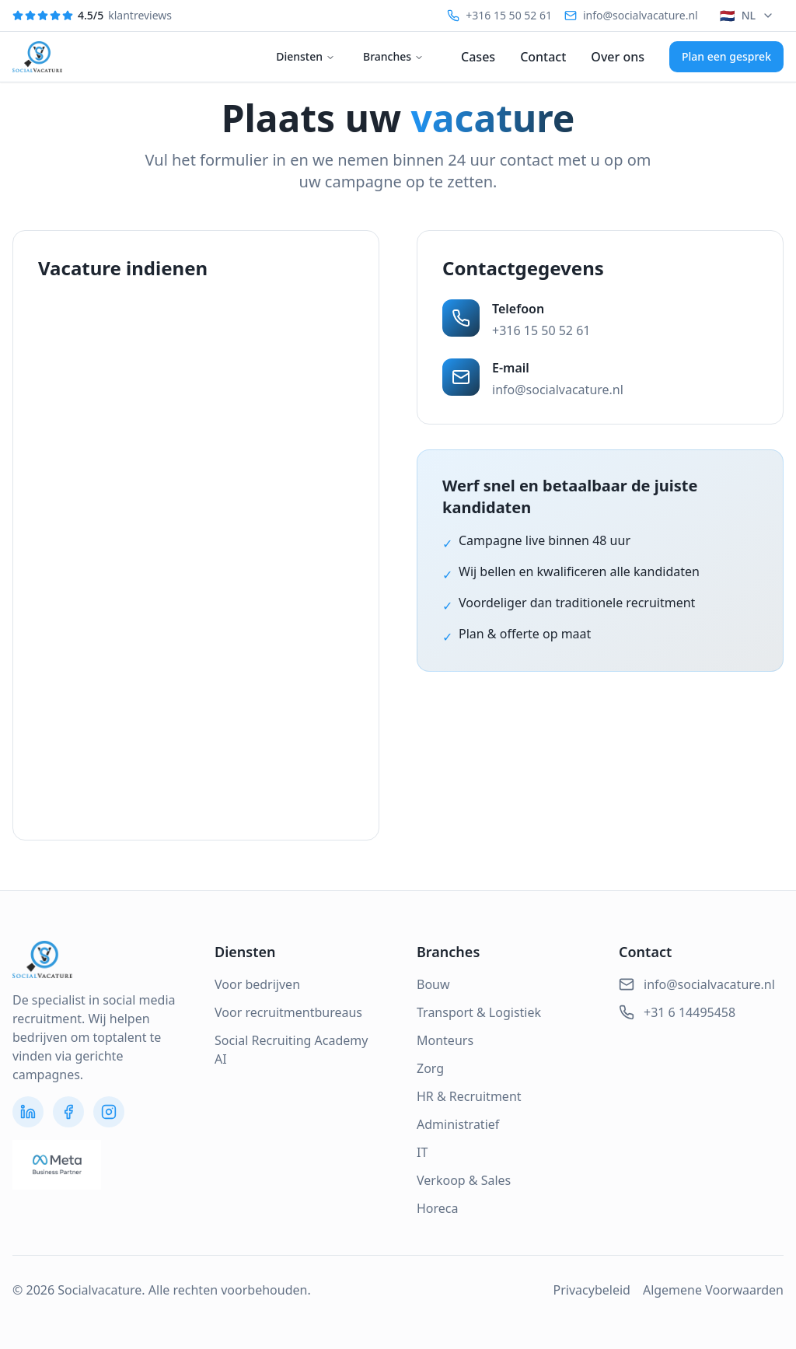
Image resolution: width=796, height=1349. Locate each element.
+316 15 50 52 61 (541, 330)
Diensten (305, 56)
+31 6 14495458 (677, 1012)
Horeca (438, 1208)
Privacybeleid (591, 1289)
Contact (543, 56)
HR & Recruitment (469, 1096)
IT (422, 1152)
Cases (478, 56)
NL (747, 15)
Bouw (433, 984)
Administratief (458, 1124)
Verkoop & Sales (464, 1180)
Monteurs (445, 1040)
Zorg (430, 1068)
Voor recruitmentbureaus (288, 1012)
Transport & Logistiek (479, 1012)
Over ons (617, 56)
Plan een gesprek (726, 56)
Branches (393, 56)
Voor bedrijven (257, 984)
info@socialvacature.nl (557, 389)
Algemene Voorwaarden (713, 1289)
